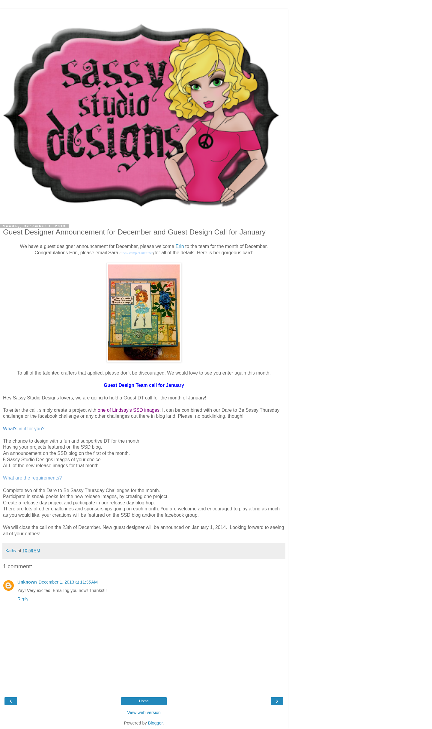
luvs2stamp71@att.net (137, 253)
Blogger (155, 723)
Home (144, 701)
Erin (179, 246)
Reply (22, 598)
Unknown (27, 582)
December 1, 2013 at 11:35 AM (68, 582)
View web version (144, 712)
